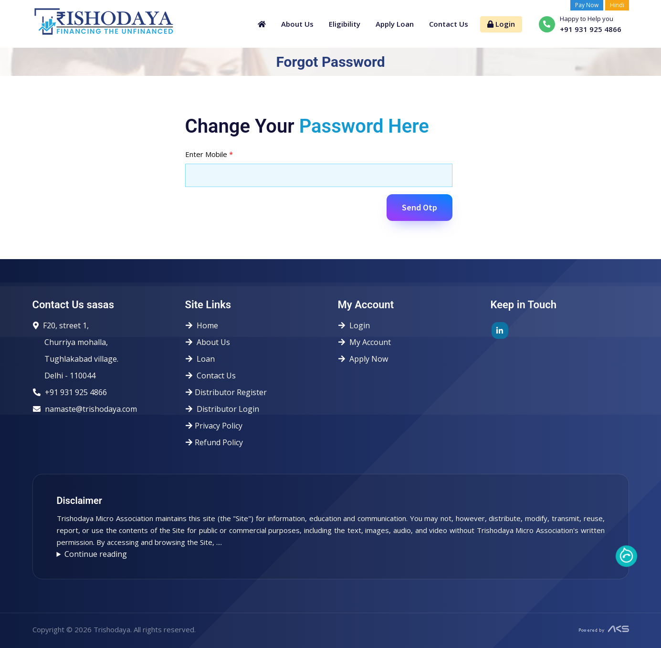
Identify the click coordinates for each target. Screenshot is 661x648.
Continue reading (95, 554)
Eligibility (344, 24)
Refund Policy (217, 442)
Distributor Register (229, 392)
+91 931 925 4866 (76, 392)
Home (204, 325)
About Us (297, 24)
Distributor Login (225, 409)
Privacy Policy (216, 425)
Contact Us (448, 24)
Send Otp (419, 207)
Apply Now (366, 359)
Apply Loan (395, 24)
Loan (203, 359)
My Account (367, 342)
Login (501, 24)
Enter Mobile (209, 154)
